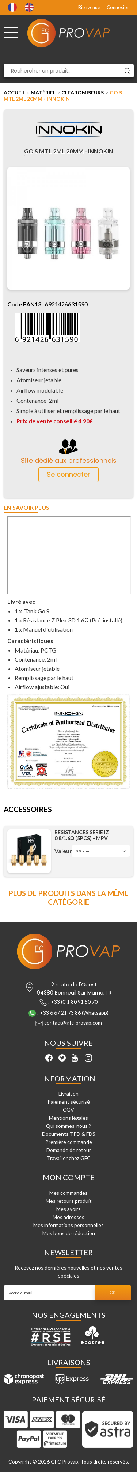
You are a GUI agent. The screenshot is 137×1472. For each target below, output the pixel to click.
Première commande (68, 1142)
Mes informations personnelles (68, 1225)
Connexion (118, 7)
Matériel (43, 92)
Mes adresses (68, 1217)
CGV (68, 1110)
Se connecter (68, 474)
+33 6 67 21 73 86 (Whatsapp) (74, 1013)
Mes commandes (68, 1193)
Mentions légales (68, 1118)
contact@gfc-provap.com (73, 1022)
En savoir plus (26, 508)
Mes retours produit (69, 1201)
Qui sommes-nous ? (68, 1126)
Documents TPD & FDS (68, 1134)
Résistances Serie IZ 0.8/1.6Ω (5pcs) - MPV (81, 835)
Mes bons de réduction (68, 1233)
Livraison (68, 1093)
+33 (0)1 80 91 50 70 (74, 1002)
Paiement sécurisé (68, 1102)
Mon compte (69, 1177)
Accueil (14, 92)
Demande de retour (68, 1150)
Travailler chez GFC (69, 1158)
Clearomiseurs (82, 92)
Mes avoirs (68, 1209)
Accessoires (28, 810)
